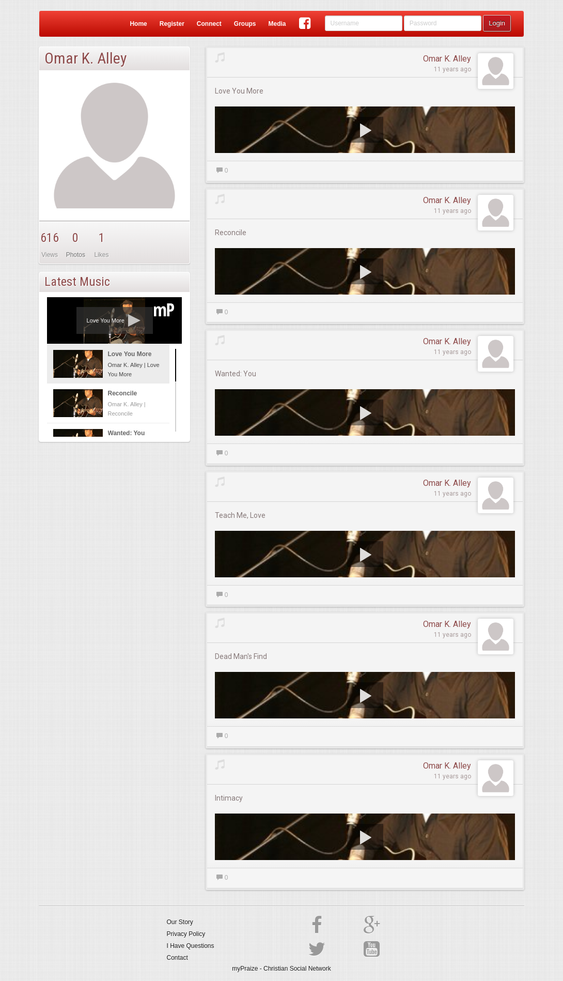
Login (497, 23)
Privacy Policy (186, 934)
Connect (209, 23)
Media (277, 23)
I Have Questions (190, 945)
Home (138, 23)
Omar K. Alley (447, 59)
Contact (177, 957)
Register (172, 23)
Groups (245, 23)
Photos (75, 254)
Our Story (180, 922)
